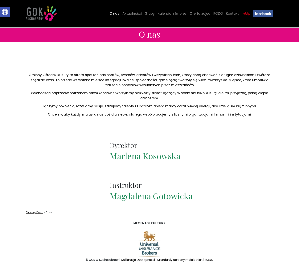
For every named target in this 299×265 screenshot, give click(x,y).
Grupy (150, 13)
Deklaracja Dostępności (138, 260)
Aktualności (132, 13)
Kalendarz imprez (172, 13)
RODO (218, 13)
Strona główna (34, 212)
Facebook (263, 14)
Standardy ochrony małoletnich (180, 260)
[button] (5, 12)
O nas (114, 13)
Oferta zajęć (200, 13)
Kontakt (232, 13)
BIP (246, 14)
